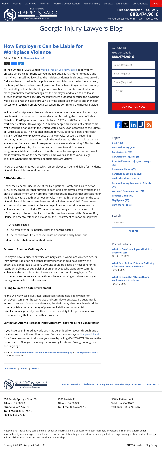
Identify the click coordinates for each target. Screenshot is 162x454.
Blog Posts (153, 384)
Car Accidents (122, 152)
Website (17, 3)
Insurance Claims (124, 169)
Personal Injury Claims (127, 173)
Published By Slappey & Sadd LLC (133, 14)
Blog (117, 142)
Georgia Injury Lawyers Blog (30, 14)
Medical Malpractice (125, 178)
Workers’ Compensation (67, 3)
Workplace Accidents (87, 352)
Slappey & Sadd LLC (33, 445)
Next (35, 368)
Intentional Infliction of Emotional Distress (35, 352)
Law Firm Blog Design (142, 445)
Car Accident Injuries (126, 156)
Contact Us (138, 384)
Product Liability (123, 195)
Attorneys (30, 3)
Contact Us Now (133, 106)
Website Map (122, 384)
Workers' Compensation (128, 191)
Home (5, 3)
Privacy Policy (105, 384)
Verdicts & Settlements (116, 3)
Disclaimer (89, 384)
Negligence (120, 200)
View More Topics (122, 204)
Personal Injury (92, 3)
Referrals (45, 3)
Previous (10, 368)
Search (133, 231)
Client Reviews (140, 3)
